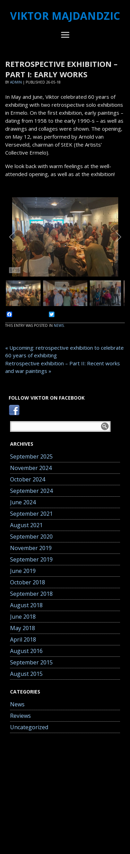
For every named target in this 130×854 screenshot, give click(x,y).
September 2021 (31, 513)
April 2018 (23, 639)
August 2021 (26, 525)
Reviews (20, 716)
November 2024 (31, 468)
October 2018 (27, 582)
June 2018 (23, 616)
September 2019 (31, 559)
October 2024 (27, 479)
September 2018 (31, 594)
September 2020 (31, 536)
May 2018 (22, 628)
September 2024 (31, 491)
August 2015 (26, 674)
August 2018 (26, 605)
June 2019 (23, 571)
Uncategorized (29, 727)
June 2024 (23, 502)
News (59, 325)
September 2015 (31, 662)
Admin (16, 82)
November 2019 (31, 548)
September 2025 (31, 456)
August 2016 (26, 651)
